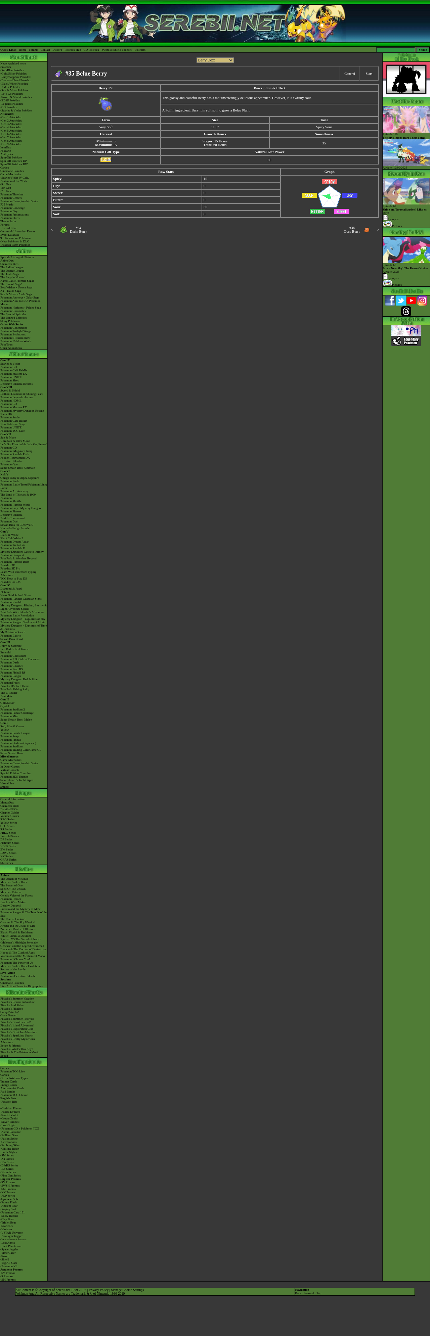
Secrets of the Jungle (13, 969)
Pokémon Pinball (10, 739)
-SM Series (7, 1155)
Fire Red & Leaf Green (14, 649)
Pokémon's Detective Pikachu (18, 976)
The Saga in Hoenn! (12, 277)
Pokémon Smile (9, 417)
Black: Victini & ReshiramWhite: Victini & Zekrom (16, 934)
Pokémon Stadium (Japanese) (18, 743)
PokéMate (6, 696)
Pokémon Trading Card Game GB (21, 749)
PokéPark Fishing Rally (14, 689)
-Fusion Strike (8, 1138)
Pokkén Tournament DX (15, 457)
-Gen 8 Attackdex (11, 140)
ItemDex (5, 147)
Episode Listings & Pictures (17, 257)
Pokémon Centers (11, 197)
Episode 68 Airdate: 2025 (406, 267)
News (3, 63)
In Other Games (9, 766)
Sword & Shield (10, 390)
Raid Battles (7, 1091)
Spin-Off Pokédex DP (13, 161)
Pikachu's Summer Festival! (17, 1018)
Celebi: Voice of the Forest (16, 895)
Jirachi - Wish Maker (13, 902)
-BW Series (7, 1162)
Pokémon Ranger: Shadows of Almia (22, 622)
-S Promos (6, 1276)
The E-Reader (8, 692)
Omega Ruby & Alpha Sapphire (19, 477)
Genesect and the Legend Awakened (22, 946)
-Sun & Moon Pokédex (14, 90)
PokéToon (6, 344)
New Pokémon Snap (12, 424)
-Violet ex (6, 1229)
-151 (3, 1105)
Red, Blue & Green (12, 726)
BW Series (6, 849)
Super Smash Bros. (12, 753)
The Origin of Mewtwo (14, 878)
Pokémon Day (8, 211)
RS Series (6, 829)
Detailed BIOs (9, 809)
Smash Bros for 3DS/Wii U (17, 524)
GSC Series (7, 826)
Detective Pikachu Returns (16, 383)
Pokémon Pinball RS (13, 672)
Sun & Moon (8, 437)
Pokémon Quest (9, 464)
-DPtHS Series (9, 1165)
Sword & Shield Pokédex (116, 49)
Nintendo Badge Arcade (14, 528)
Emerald (5, 652)
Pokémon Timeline (11, 194)
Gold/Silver (7, 702)
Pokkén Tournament (12, 518)
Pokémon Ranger (10, 676)
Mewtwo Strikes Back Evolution (20, 966)
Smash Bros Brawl (11, 639)
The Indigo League (11, 267)
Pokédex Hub (72, 49)
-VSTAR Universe (11, 1232)
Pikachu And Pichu (12, 1005)
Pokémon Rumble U (12, 548)
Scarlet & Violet (10, 363)
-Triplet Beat (8, 1222)
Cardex (4, 167)
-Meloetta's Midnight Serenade (19, 942)
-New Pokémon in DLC (14, 241)
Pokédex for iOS (10, 582)
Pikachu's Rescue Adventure (17, 1002)
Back (298, 1293)
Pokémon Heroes (10, 899)
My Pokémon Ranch (12, 632)
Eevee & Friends (10, 1045)
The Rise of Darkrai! (13, 919)
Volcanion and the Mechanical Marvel (23, 956)
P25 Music (6, 204)
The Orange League (12, 270)
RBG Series (7, 819)
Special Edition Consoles (15, 773)
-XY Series (7, 1158)
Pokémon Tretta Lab (12, 545)
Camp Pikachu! (9, 1012)
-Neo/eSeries (8, 1172)
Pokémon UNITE (11, 377)
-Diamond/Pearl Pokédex (15, 80)
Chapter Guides (9, 812)
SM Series (6, 863)
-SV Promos (7, 1182)
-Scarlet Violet (9, 1115)
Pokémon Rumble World (15, 504)
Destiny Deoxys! (10, 905)
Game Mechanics (11, 174)
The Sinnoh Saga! (11, 284)
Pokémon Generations (13, 327)
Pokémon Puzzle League (15, 733)
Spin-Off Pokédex (11, 157)
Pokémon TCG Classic (14, 1095)
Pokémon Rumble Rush (14, 454)
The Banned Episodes (13, 317)
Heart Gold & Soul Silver (15, 595)
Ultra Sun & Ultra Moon (15, 441)
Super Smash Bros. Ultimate (17, 467)
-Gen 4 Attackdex (11, 127)
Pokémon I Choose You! (15, 959)
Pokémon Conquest (12, 555)
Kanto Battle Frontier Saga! (17, 280)
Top (318, 1293)
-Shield (4, 1259)
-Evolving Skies (10, 1145)
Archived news (17, 63)
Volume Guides (9, 816)
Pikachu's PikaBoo (11, 1008)
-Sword (4, 1256)
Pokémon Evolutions (13, 334)
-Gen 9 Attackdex (11, 144)
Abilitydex (6, 154)
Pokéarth (140, 49)
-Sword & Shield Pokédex (16, 97)
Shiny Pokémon (9, 321)
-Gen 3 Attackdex (11, 124)
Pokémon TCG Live (12, 430)
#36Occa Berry (352, 229)
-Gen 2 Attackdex (11, 120)
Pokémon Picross (10, 511)
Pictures (392, 226)
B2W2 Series (8, 853)
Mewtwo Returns (10, 892)
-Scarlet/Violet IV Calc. (14, 177)
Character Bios (9, 264)
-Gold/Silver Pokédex (13, 73)
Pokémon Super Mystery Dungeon (21, 508)
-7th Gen (5, 191)
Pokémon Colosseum (13, 655)
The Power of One (11, 885)
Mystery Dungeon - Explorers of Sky (22, 618)
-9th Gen (5, 184)
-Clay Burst (7, 1219)
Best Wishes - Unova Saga (16, 287)
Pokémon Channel (11, 665)
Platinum (5, 592)
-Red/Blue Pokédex (12, 70)
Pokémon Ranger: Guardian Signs (21, 598)
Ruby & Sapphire (11, 645)
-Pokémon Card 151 (12, 1212)
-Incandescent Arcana (13, 1239)
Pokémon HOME (11, 400)
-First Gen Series (10, 1175)
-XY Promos (7, 1192)
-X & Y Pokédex (10, 87)
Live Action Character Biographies (21, 986)
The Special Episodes (13, 314)
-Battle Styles (8, 1152)
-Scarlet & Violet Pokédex (16, 110)
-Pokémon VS (8, 1266)
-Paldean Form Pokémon (15, 244)
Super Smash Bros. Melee (16, 719)
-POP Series (7, 1195)
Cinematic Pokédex (12, 171)
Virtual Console (9, 770)
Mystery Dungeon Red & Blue (19, 679)
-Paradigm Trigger (11, 1236)
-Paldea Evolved (10, 1111)
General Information (12, 799)
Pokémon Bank (9, 481)
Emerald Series (9, 836)
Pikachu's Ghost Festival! (15, 1022)
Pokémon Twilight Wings (15, 331)
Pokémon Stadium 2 (12, 709)
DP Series (6, 839)
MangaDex (7, 802)
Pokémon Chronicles (13, 311)
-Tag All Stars (8, 1262)
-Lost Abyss (7, 1242)
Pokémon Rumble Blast (14, 561)
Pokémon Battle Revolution (17, 615)
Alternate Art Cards (12, 1088)
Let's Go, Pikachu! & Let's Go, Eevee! (23, 444)
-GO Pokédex (8, 107)
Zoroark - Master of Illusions (17, 929)
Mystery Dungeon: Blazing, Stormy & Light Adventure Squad (23, 607)
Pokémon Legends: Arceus (16, 397)
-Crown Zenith (9, 1118)
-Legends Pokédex (11, 103)
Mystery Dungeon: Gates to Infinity (22, 551)
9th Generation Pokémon (15, 238)
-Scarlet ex (6, 1226)
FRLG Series (8, 832)
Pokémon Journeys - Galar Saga (19, 297)
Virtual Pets (7, 783)
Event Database (9, 234)
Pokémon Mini (9, 716)
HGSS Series (8, 846)
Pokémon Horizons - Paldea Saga (20, 307)
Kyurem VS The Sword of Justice (20, 939)
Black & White (9, 535)
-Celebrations (8, 1142)
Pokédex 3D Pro (10, 568)
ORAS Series (8, 859)
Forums (33, 49)
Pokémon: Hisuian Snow (15, 337)
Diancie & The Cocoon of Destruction (23, 949)
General (349, 74)
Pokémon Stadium (11, 746)
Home (22, 49)
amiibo (4, 786)
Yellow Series (8, 822)
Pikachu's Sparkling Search (16, 1035)
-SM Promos (8, 1189)
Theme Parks (8, 221)
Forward (309, 1293)
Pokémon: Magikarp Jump (16, 451)
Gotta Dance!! (8, 1015)
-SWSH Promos (10, 1185)
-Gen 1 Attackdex (11, 117)
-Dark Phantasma (10, 1246)
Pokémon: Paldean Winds (15, 341)
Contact (45, 49)
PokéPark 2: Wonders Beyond (18, 558)
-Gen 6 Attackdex (11, 134)
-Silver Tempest (9, 1121)
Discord (57, 49)
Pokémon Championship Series (19, 201)
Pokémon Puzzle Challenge (17, 713)
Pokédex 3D (7, 565)
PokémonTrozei (9, 682)
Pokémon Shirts (9, 218)
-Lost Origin (7, 1125)
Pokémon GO (8, 367)
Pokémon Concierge (12, 208)
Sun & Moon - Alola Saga (16, 294)
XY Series (6, 856)
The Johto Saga (9, 274)
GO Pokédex (91, 49)
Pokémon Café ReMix (14, 370)
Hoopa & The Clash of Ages (17, 952)
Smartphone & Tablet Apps (16, 780)
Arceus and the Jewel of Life (17, 925)
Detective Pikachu (11, 461)
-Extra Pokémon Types (14, 1078)
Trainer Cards (8, 1081)
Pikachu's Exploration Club (17, 1028)
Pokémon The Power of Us (16, 962)
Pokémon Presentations (14, 214)
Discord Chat (8, 228)
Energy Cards (8, 1085)
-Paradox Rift (8, 1101)
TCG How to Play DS (13, 578)
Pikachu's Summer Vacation (17, 998)
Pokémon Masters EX (13, 373)
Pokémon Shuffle (11, 501)
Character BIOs (9, 806)
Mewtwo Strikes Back (13, 882)
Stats (369, 74)
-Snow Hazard (9, 1215)
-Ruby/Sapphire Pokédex (15, 77)
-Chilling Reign (9, 1148)
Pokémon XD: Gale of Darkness (19, 659)
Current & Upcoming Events (17, 231)
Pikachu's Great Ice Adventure (18, 1032)
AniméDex (7, 260)
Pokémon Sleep (9, 380)
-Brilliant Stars (9, 1135)
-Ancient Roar (8, 1205)
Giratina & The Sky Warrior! (17, 922)
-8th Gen (5, 187)
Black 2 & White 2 (11, 538)
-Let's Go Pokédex (11, 93)
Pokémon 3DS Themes (14, 776)
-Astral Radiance (10, 1132)
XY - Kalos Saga (10, 290)
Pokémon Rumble (11, 602)
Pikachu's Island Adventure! (17, 1025)
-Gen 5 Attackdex (11, 130)
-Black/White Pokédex (14, 83)
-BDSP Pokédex (10, 100)
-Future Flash (8, 1202)
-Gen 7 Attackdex (11, 137)
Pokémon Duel (9, 521)
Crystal (4, 706)
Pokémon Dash (9, 662)
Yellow (4, 729)
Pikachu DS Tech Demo (14, 686)
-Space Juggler (9, 1249)
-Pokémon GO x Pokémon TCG (19, 1128)
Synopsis (391, 278)
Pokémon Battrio (10, 635)
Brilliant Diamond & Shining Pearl (21, 394)
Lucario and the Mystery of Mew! (20, 909)
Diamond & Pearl (11, 588)
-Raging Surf (8, 1209)
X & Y (4, 474)
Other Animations (11, 348)
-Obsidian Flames (11, 1108)
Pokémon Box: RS (11, 669)
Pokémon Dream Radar (14, 541)
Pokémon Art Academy (14, 491)
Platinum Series (9, 842)
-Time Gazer (7, 1252)
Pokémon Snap (9, 736)
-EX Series (6, 1168)
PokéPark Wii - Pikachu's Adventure (22, 612)
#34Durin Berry (78, 229)
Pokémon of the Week (13, 181)
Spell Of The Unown (13, 888)
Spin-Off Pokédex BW (14, 164)
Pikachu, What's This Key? (16, 1049)
